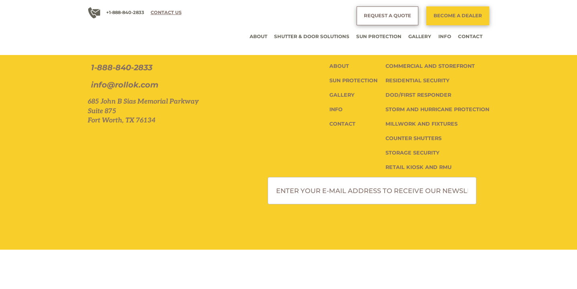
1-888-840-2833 (121, 67)
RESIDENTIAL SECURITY (417, 80)
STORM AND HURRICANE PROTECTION (437, 109)
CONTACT (470, 36)
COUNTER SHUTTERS (413, 138)
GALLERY (419, 36)
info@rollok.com (124, 85)
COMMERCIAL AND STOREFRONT (430, 66)
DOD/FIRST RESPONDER (418, 95)
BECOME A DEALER (458, 15)
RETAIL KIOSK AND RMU (418, 167)
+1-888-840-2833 (125, 12)
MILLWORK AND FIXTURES (421, 124)
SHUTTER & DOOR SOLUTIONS (311, 36)
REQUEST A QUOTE (387, 15)
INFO (444, 36)
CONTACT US (166, 12)
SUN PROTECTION (378, 36)
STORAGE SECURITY (412, 153)
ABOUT (258, 36)
